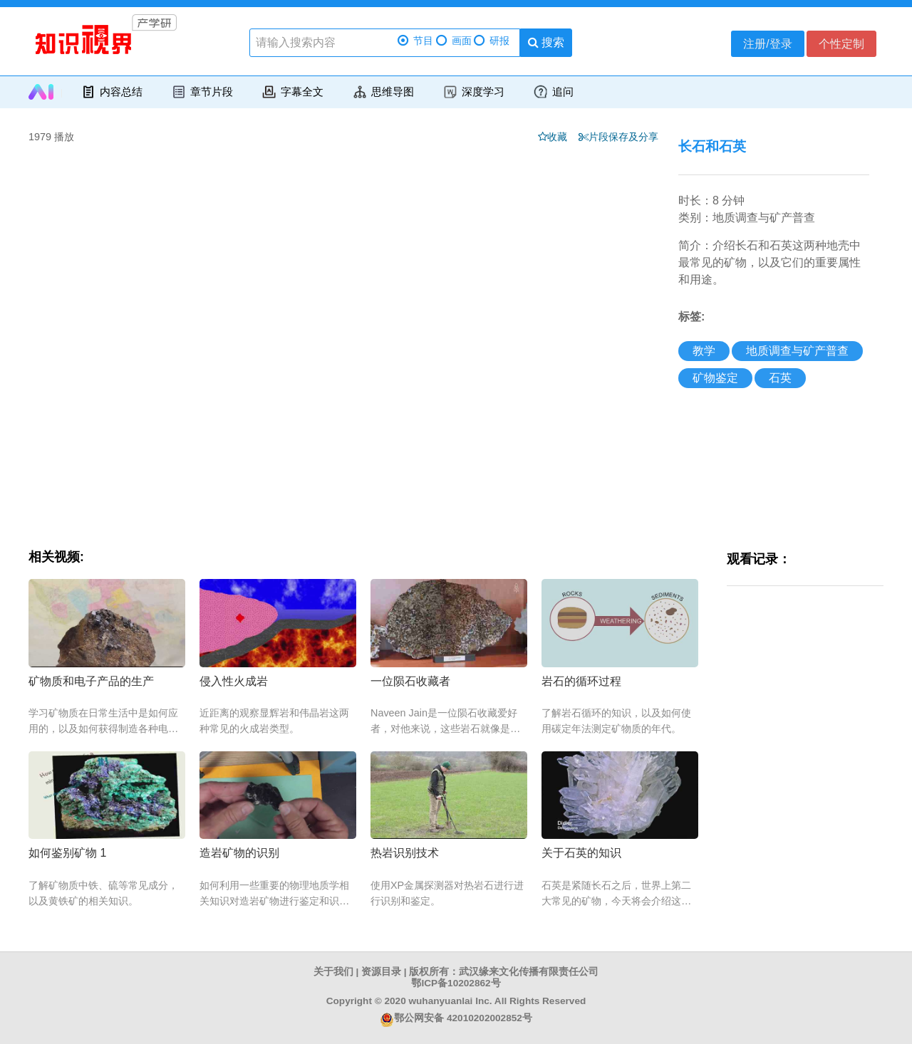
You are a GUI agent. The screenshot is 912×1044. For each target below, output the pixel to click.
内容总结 (111, 92)
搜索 (546, 42)
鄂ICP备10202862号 (455, 983)
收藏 (561, 136)
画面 (454, 40)
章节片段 (202, 92)
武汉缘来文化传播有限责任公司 (528, 971)
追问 (553, 92)
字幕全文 (292, 92)
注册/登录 (767, 44)
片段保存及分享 (626, 136)
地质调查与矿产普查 (797, 351)
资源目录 (381, 971)
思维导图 (383, 92)
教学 (704, 351)
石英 (780, 378)
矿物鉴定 (715, 378)
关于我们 (333, 971)
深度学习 (473, 92)
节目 (415, 40)
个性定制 (841, 44)
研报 (491, 40)
